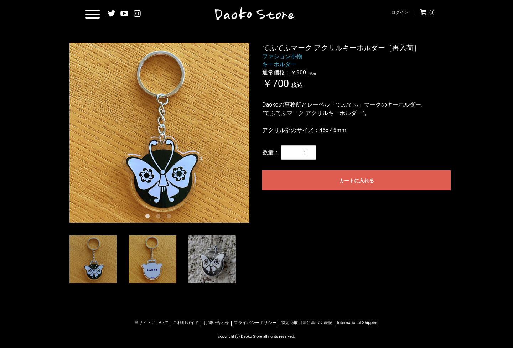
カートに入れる (356, 180)
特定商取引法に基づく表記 (306, 322)
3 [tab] (170, 217)
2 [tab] (159, 217)
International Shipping (358, 322)
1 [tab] (148, 217)
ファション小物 (282, 56)
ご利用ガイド (186, 322)
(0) (427, 12)
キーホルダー (279, 64)
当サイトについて (151, 322)
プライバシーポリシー (255, 322)
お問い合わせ (216, 322)
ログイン (399, 12)
